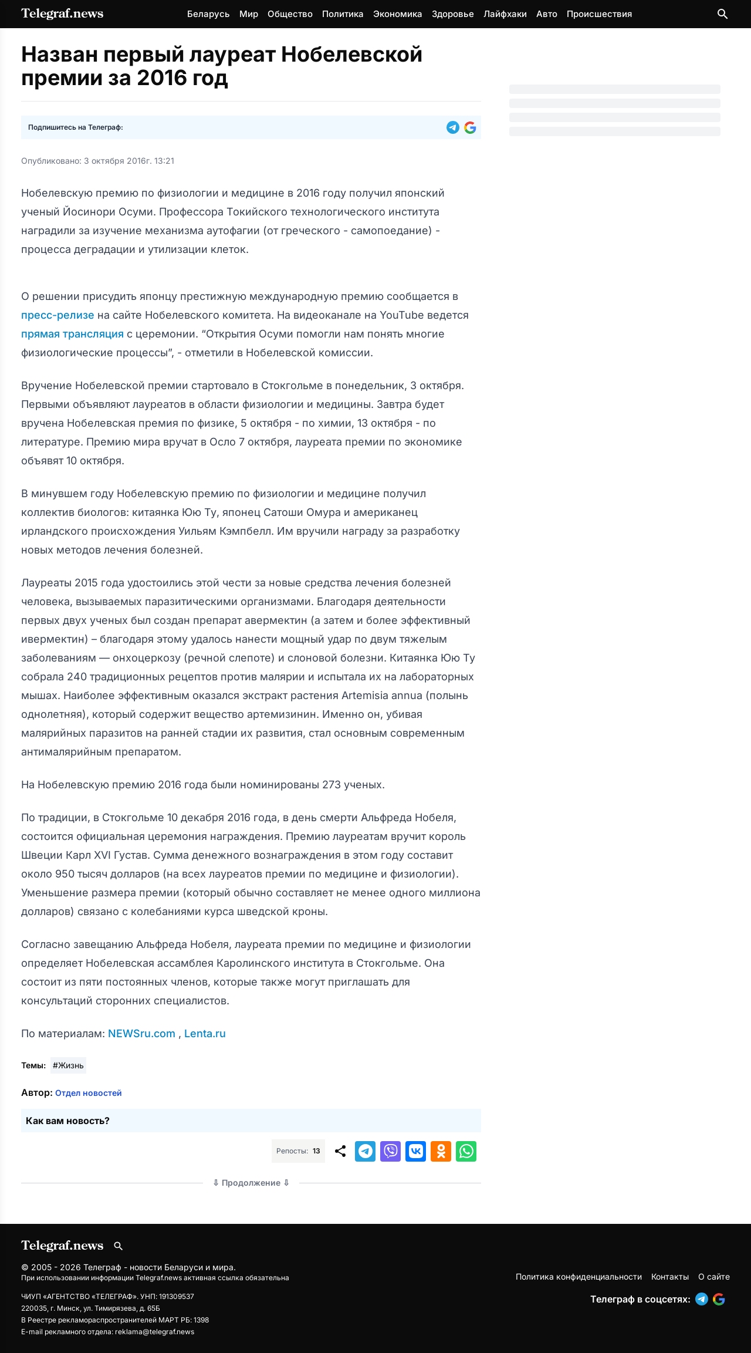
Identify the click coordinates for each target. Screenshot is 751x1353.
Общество (290, 13)
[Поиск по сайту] (723, 14)
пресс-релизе (59, 315)
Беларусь (208, 13)
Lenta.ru (205, 1033)
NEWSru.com (143, 1033)
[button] (455, 127)
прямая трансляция (74, 334)
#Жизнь (68, 1065)
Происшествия (599, 13)
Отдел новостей (88, 1093)
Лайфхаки (505, 13)
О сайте (714, 1276)
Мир (248, 13)
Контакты (670, 1276)
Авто (546, 13)
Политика (343, 13)
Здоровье (453, 13)
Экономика (397, 13)
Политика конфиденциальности (579, 1276)
